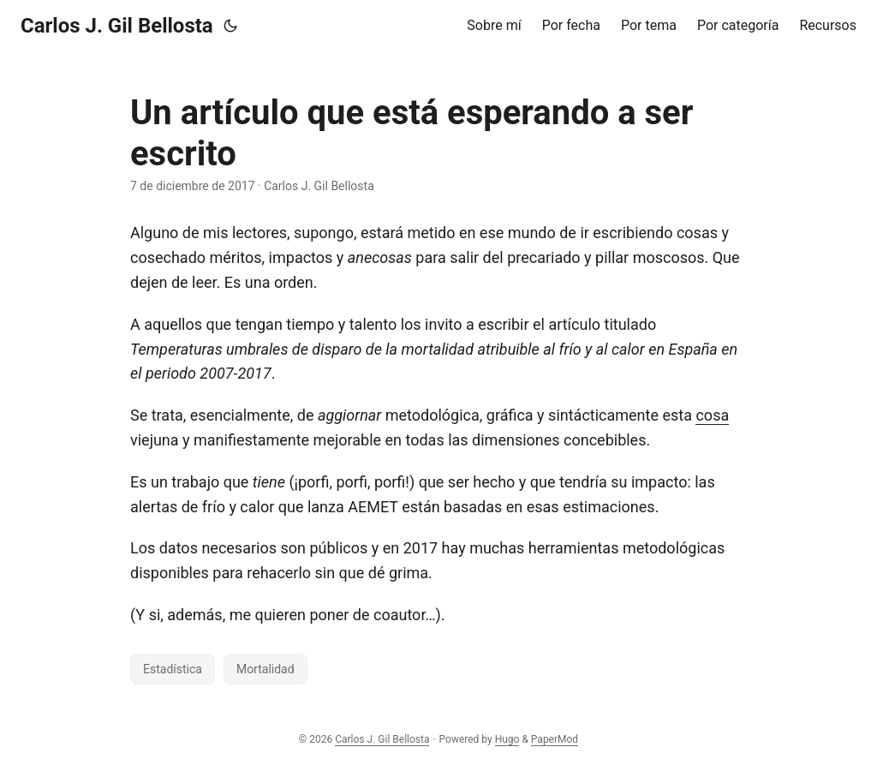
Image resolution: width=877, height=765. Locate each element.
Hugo (507, 739)
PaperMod (554, 739)
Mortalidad (265, 669)
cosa (712, 415)
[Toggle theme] (230, 25)
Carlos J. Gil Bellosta (117, 26)
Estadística (172, 669)
